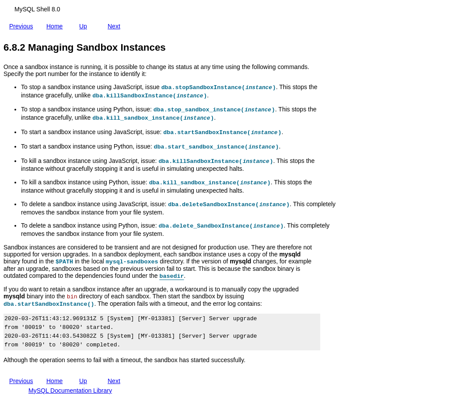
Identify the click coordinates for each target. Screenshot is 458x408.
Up (85, 24)
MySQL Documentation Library (70, 390)
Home (56, 24)
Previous (22, 24)
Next (116, 26)
